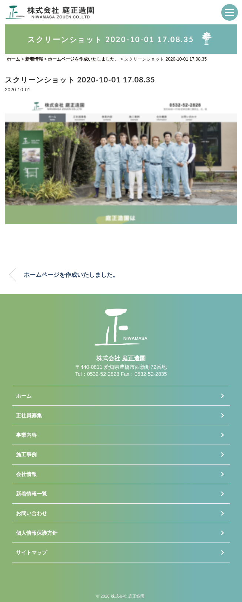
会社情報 (26, 474)
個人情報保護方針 (36, 533)
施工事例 (26, 455)
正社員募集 (29, 415)
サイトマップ (31, 552)
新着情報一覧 (31, 494)
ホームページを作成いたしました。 (71, 275)
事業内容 (26, 435)
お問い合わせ (31, 513)
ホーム (24, 396)
